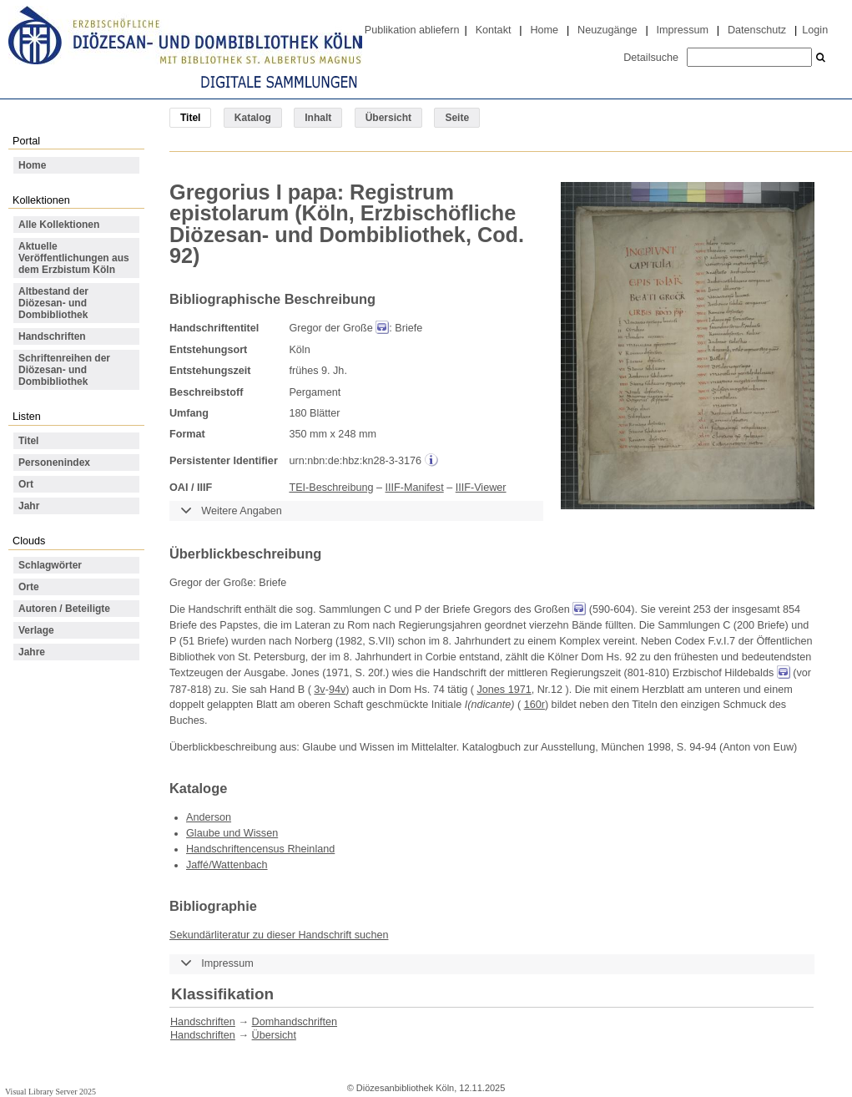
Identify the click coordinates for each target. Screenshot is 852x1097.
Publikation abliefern (412, 30)
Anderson (208, 817)
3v (319, 689)
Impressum (682, 30)
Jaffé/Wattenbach (227, 865)
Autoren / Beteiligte (64, 608)
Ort (25, 484)
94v (337, 689)
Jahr (28, 506)
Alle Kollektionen (58, 224)
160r (534, 704)
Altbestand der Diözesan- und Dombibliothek (53, 303)
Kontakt (494, 30)
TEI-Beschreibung (331, 487)
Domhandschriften (294, 1022)
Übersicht (388, 118)
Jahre (31, 652)
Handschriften (52, 336)
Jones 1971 (503, 689)
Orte (28, 587)
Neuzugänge (607, 30)
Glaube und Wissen (232, 833)
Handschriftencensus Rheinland (260, 849)
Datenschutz (757, 30)
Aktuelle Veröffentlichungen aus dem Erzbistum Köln (73, 258)
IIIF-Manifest (415, 487)
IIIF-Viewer (481, 487)
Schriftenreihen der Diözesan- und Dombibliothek (64, 369)
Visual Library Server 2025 (50, 1091)
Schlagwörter (50, 565)
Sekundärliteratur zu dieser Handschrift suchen (278, 935)
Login (815, 30)
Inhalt (318, 118)
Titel (28, 441)
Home (544, 30)
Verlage (36, 630)
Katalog (252, 118)
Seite (457, 118)
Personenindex (54, 462)
